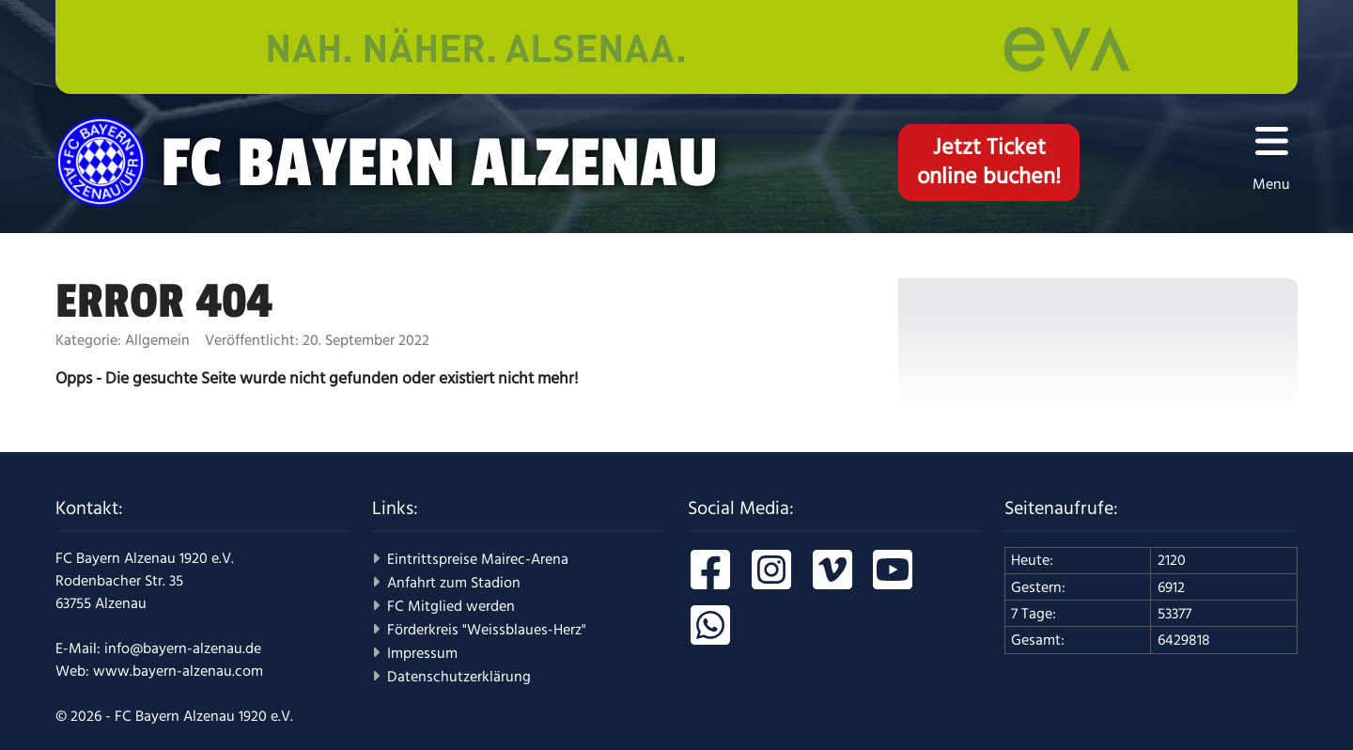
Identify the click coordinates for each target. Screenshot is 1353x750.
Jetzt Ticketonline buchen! (989, 162)
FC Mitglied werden (451, 606)
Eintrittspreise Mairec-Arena (477, 559)
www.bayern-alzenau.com (178, 671)
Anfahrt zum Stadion (454, 582)
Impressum (422, 653)
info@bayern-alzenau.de (182, 648)
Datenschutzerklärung (459, 676)
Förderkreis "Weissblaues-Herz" (486, 629)
